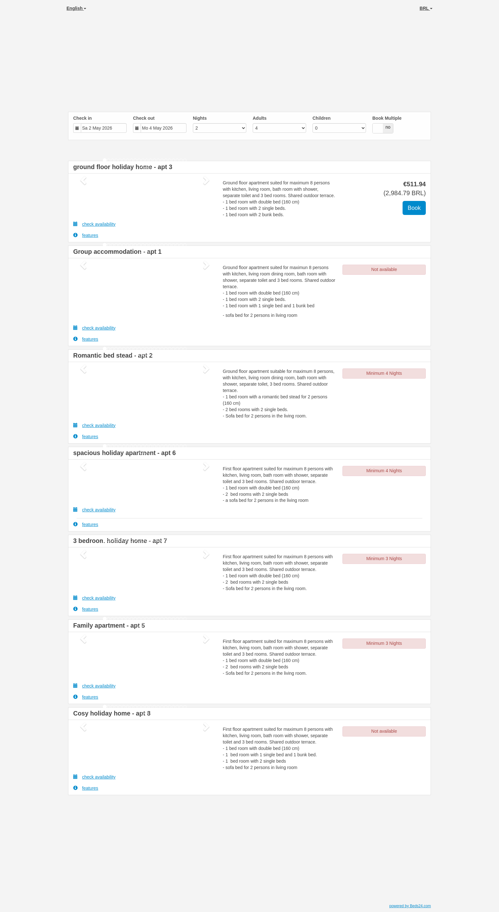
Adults (260, 118)
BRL (426, 8)
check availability (94, 224)
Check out (144, 118)
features (85, 235)
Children (322, 118)
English (76, 8)
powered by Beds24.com (410, 906)
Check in (82, 118)
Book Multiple (387, 118)
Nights (200, 118)
